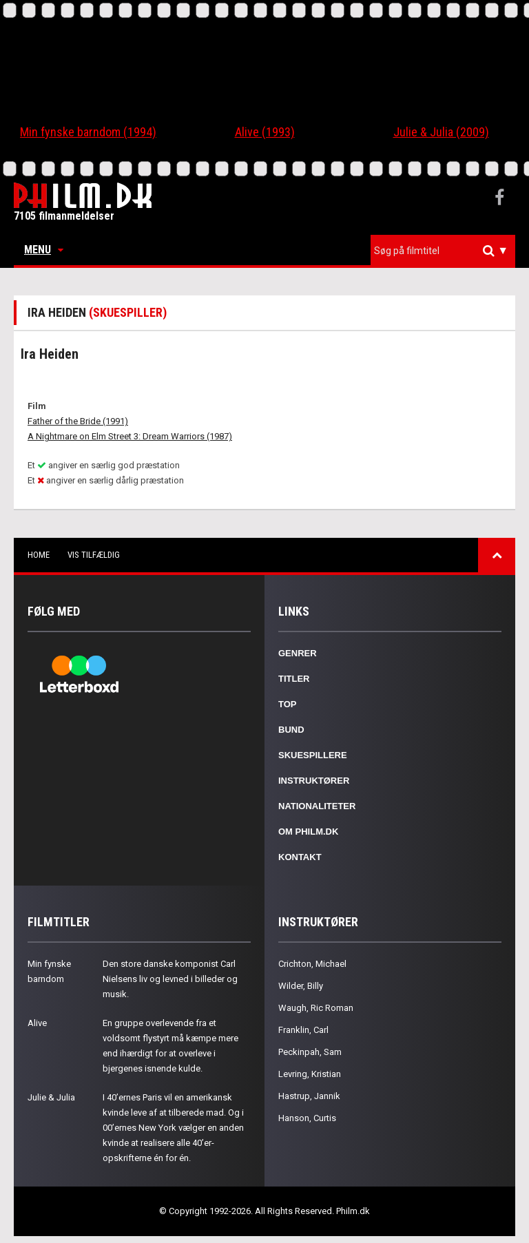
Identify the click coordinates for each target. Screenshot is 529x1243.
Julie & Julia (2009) (441, 132)
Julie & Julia (51, 1097)
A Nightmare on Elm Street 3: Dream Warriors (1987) (130, 436)
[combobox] (443, 251)
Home (39, 555)
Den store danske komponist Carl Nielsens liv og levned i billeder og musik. (170, 979)
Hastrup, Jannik (309, 1096)
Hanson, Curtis (307, 1118)
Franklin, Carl (303, 1030)
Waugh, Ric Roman (315, 1008)
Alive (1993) (265, 132)
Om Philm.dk (308, 831)
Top (287, 704)
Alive (37, 1023)
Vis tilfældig (94, 555)
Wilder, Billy (300, 986)
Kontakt (300, 857)
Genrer (297, 653)
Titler (294, 678)
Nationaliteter (316, 806)
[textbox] (446, 250)
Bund (291, 729)
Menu (43, 249)
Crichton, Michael (312, 964)
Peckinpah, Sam (310, 1052)
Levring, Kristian (309, 1074)
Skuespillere (312, 755)
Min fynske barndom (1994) (88, 132)
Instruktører (313, 780)
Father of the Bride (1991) (78, 421)
